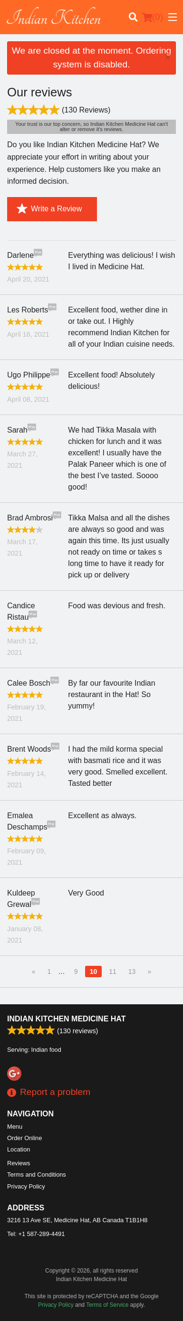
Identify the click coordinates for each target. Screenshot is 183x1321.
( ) (152, 17)
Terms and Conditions (36, 1174)
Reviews (18, 1163)
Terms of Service (107, 1305)
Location (18, 1149)
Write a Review (49, 209)
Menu (14, 1126)
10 (93, 971)
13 (132, 971)
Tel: (36, 1233)
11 (112, 971)
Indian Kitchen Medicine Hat (66, 1019)
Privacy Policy (26, 1186)
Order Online (24, 1138)
